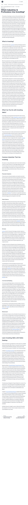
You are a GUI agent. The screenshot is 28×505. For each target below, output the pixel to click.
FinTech (3, 231)
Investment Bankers (8, 135)
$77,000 (3, 308)
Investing (5, 4)
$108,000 (18, 221)
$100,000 (9, 193)
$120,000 (9, 268)
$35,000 (8, 306)
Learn (2, 4)
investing (12, 44)
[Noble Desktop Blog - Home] (2, 2)
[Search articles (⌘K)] (22, 2)
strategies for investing (17, 117)
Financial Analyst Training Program (15, 365)
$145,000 (3, 277)
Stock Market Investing (10, 350)
